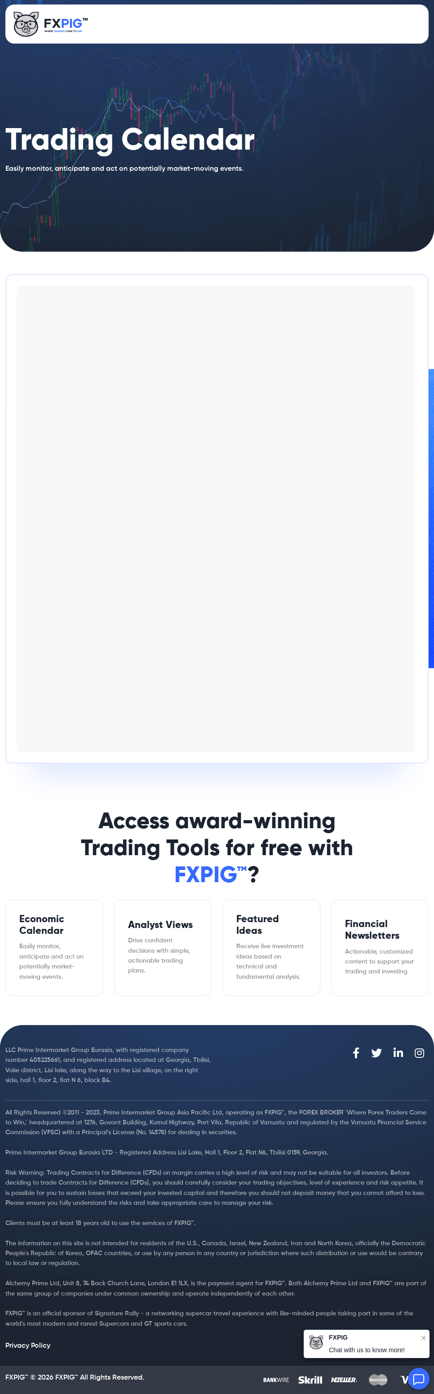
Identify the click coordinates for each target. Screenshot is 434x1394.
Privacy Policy (27, 1346)
